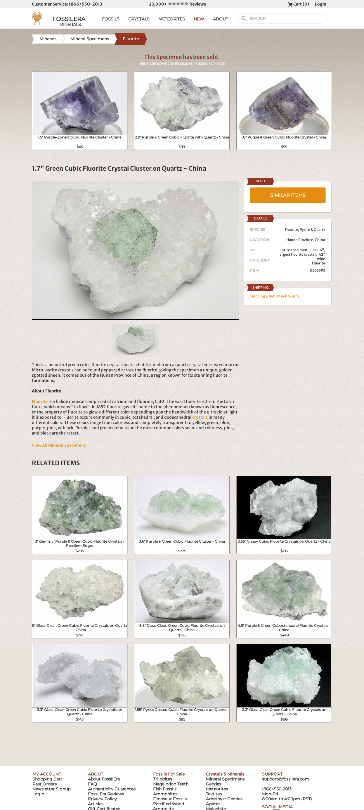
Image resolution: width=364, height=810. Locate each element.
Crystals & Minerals (225, 774)
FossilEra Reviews (106, 794)
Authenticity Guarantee (112, 789)
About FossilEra (104, 779)
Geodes (213, 784)
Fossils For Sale (169, 774)
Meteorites (217, 789)
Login (320, 4)
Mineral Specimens (225, 779)
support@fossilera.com (285, 779)
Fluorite (318, 263)
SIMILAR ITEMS (288, 195)
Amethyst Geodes (224, 799)
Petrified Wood (168, 803)
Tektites (214, 794)
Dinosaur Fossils (170, 799)
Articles (95, 803)
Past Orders (44, 784)
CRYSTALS (139, 19)
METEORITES (171, 19)
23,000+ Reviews (177, 4)
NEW (199, 19)
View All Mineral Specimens (59, 445)
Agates (213, 803)
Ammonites (165, 794)
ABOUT (220, 19)
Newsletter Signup (51, 789)
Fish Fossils (164, 789)
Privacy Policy (102, 799)
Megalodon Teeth (170, 784)
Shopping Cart (47, 779)
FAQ (92, 784)
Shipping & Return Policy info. (275, 296)
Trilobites (162, 779)
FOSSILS (110, 19)
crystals (200, 417)
